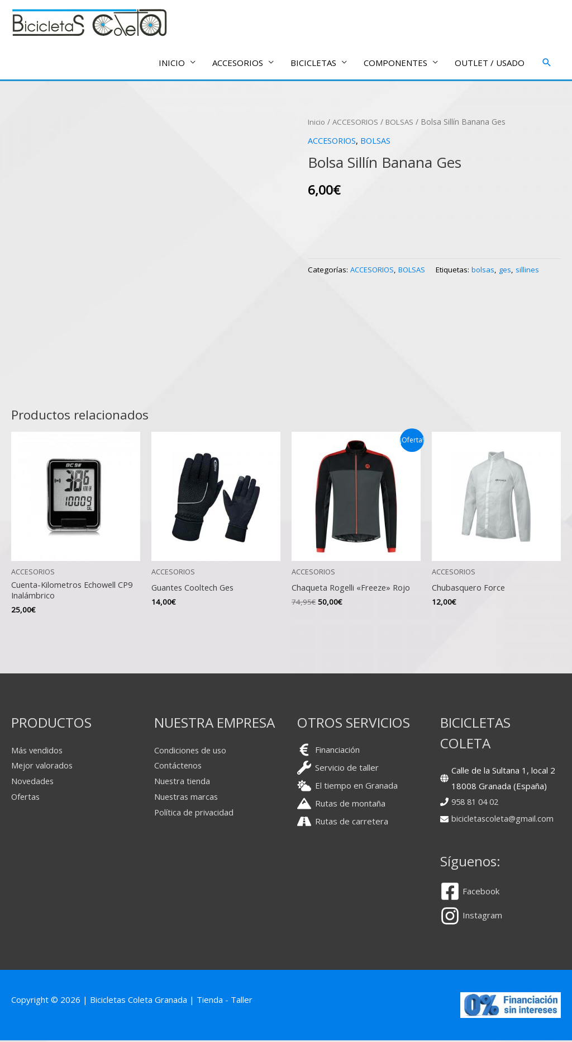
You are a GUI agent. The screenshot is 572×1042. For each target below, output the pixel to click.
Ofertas (26, 798)
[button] (546, 63)
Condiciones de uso (191, 751)
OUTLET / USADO (490, 63)
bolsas (488, 270)
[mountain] (341, 805)
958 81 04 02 (477, 803)
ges (510, 270)
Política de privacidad (194, 813)
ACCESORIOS (358, 122)
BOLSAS (404, 122)
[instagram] (471, 917)
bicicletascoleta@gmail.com (503, 820)
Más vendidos (38, 751)
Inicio (317, 122)
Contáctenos (178, 767)
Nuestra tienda (183, 783)
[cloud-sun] (347, 787)
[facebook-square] (474, 893)
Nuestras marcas (187, 798)
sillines (533, 270)
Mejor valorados (42, 767)
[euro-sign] (328, 751)
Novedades (33, 783)
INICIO (172, 63)
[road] (342, 823)
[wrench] (338, 769)
